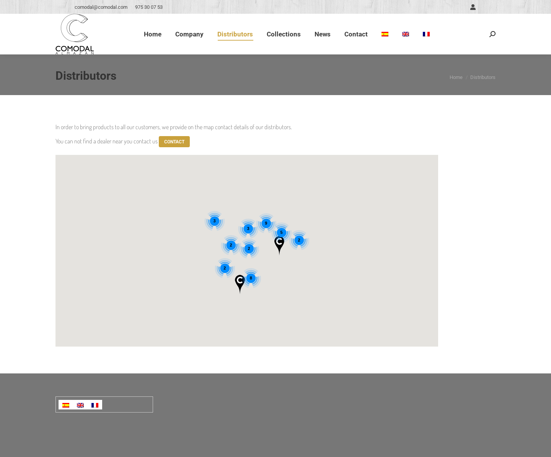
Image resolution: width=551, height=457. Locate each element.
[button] (240, 284)
